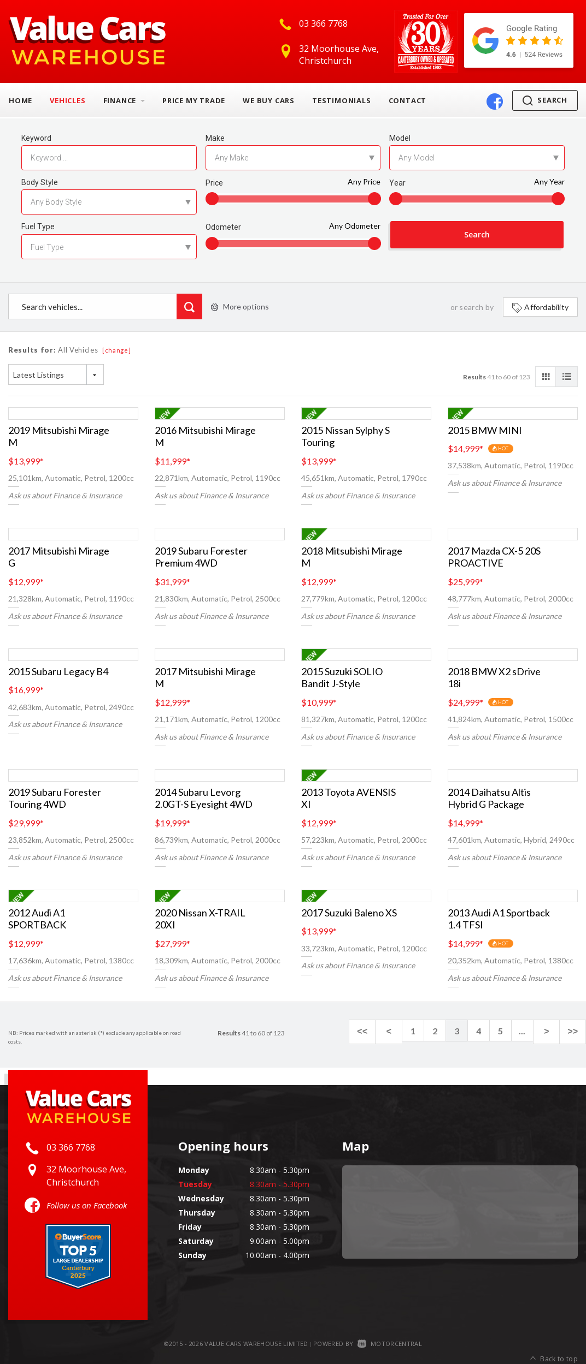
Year (397, 182)
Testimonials (341, 100)
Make (215, 138)
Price (214, 182)
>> (575, 1031)
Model (400, 138)
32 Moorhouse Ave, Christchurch (339, 55)
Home (20, 100)
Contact (408, 100)
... (531, 1031)
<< (378, 1031)
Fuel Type (38, 226)
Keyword (36, 138)
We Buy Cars (269, 100)
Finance (124, 100)
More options (240, 306)
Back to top (554, 1344)
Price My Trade (193, 100)
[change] (116, 350)
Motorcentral (390, 1343)
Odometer (223, 227)
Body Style (39, 182)
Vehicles (67, 100)
